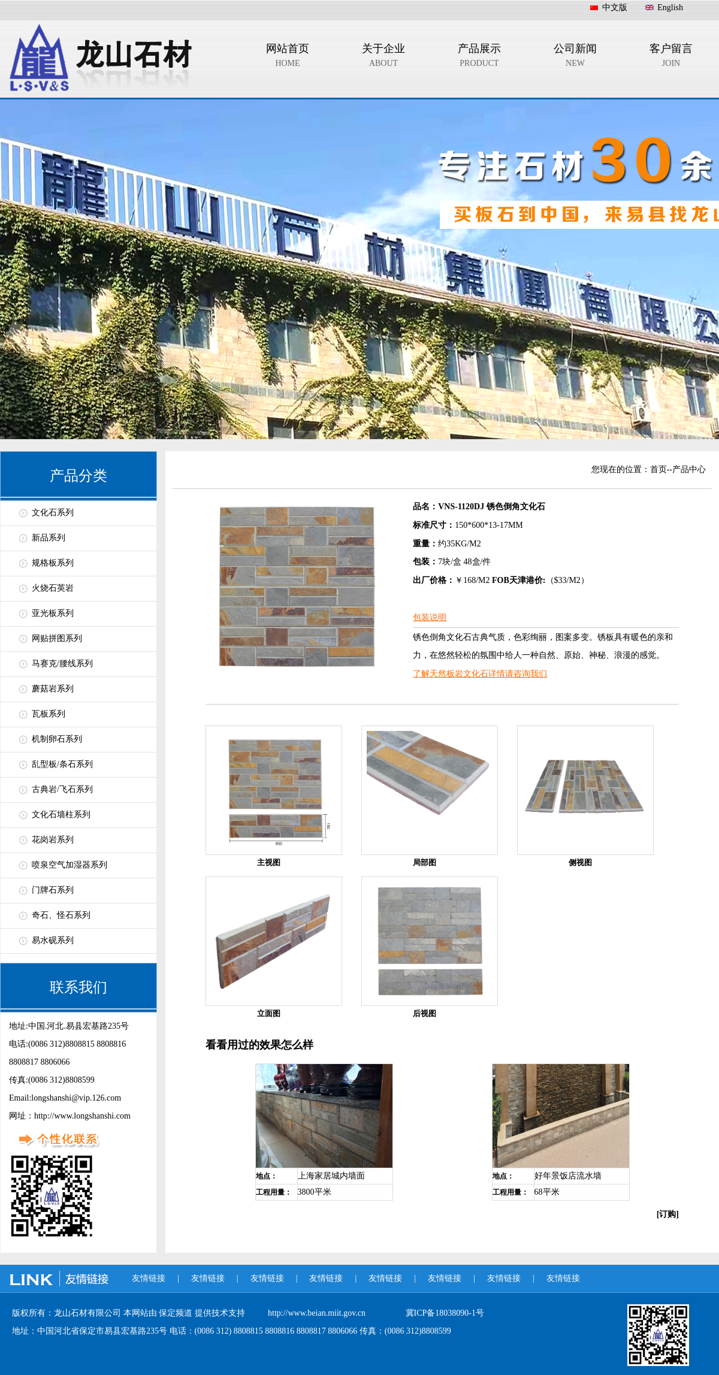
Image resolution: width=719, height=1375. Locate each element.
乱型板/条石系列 (62, 764)
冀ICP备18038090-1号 (445, 1312)
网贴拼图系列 (57, 638)
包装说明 (429, 617)
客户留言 (671, 57)
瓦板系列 (48, 713)
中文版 (614, 7)
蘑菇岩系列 (53, 688)
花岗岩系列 (53, 839)
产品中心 (689, 469)
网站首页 (288, 57)
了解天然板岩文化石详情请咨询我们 (480, 673)
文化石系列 (53, 512)
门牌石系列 (53, 890)
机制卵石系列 (57, 739)
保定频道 (177, 1312)
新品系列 (48, 537)
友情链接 (148, 1278)
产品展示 (479, 57)
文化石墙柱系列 (61, 814)
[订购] (668, 1214)
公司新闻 (575, 57)
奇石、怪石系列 (61, 915)
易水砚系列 (53, 940)
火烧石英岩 (53, 588)
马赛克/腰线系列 (62, 663)
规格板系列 (53, 562)
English (670, 7)
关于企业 (383, 57)
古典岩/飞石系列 (62, 789)
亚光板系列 (53, 613)
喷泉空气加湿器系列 (69, 864)
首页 (658, 469)
